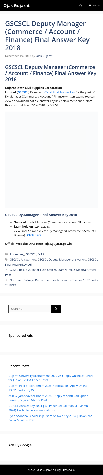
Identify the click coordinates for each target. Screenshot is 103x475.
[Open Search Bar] (80, 5)
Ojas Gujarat (16, 5)
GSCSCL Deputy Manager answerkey (62, 259)
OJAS (41, 254)
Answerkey (17, 254)
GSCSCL (23, 92)
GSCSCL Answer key (23, 259)
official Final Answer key (59, 92)
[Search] (56, 309)
